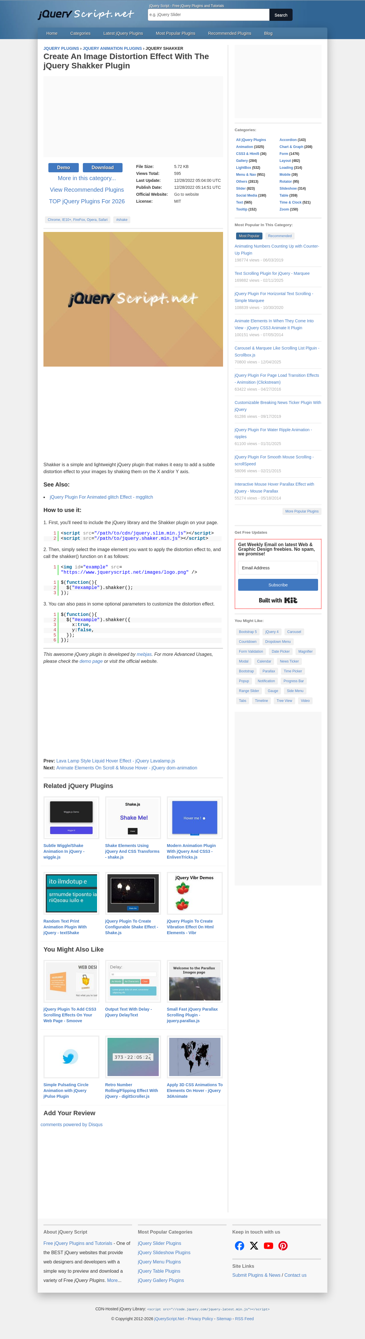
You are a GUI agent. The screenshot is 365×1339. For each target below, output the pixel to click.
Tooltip (241, 209)
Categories (80, 33)
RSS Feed (244, 1318)
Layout (285, 161)
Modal (244, 661)
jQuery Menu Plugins (159, 1261)
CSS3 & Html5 (247, 154)
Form (284, 154)
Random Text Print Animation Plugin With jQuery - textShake (65, 927)
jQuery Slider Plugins (159, 1243)
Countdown (248, 642)
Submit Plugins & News (256, 1275)
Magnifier (305, 652)
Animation (244, 147)
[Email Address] (278, 568)
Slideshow (288, 188)
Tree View (284, 701)
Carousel (294, 632)
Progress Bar (294, 681)
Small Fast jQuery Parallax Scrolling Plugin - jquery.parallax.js (192, 1015)
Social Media (246, 195)
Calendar (264, 661)
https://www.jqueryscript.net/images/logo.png (125, 572)
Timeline (261, 701)
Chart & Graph (291, 147)
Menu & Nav (246, 175)
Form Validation (251, 652)
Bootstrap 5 (248, 632)
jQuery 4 (271, 632)
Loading (286, 168)
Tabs (242, 701)
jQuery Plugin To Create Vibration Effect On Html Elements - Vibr (190, 927)
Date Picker (281, 652)
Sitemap (224, 1318)
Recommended (280, 236)
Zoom (284, 209)
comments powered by (72, 1124)
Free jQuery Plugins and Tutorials (88, 11)
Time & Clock (291, 202)
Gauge (273, 691)
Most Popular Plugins (175, 33)
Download (103, 167)
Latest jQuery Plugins (123, 33)
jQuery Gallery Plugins (161, 1280)
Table (284, 195)
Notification (266, 681)
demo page (91, 661)
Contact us (295, 1275)
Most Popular (249, 236)
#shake (121, 220)
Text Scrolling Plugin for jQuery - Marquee (272, 273)
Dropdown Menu (278, 642)
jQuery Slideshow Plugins (164, 1252)
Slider (241, 188)
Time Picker (293, 671)
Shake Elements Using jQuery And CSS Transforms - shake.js (132, 851)
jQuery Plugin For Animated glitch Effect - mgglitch (101, 497)
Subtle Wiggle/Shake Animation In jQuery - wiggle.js (64, 851)
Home (51, 33)
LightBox (243, 168)
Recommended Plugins (229, 33)
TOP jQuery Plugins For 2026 (87, 201)
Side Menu (295, 691)
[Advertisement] (133, 116)
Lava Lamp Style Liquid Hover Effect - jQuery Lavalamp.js (115, 760)
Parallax (268, 671)
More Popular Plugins (302, 511)
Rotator (286, 182)
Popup (244, 681)
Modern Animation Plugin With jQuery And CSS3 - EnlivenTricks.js (191, 851)
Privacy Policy (200, 1318)
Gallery (242, 161)
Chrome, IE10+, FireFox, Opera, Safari (77, 220)
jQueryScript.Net (169, 1318)
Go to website (186, 194)
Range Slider (249, 691)
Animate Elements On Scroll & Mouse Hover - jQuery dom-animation (126, 767)
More (112, 1280)
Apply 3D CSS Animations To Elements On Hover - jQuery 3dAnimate (195, 1090)
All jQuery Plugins (251, 140)
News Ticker (289, 661)
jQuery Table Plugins (159, 1271)
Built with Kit (278, 600)
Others (241, 182)
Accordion (288, 140)
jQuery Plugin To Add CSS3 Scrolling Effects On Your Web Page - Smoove (69, 1015)
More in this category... (87, 178)
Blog (268, 33)
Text (239, 202)
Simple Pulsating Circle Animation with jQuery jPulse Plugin (66, 1090)
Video (305, 701)
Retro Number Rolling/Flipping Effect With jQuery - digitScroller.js (131, 1090)
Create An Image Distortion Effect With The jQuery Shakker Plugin (126, 61)
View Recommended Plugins (87, 189)
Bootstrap (246, 671)
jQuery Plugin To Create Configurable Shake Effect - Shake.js (131, 927)
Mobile (285, 175)
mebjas (144, 654)
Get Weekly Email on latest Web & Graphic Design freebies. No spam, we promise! (276, 549)
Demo (63, 167)
